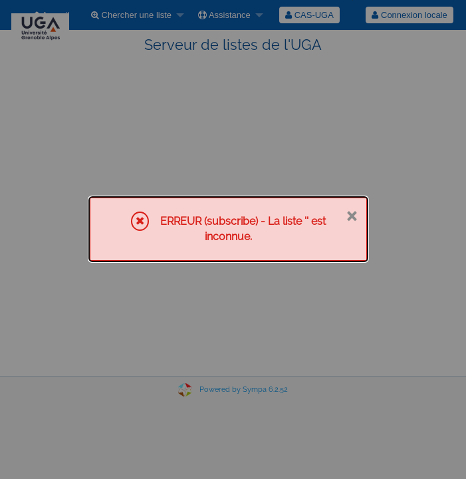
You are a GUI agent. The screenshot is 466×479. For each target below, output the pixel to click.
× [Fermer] (351, 215)
